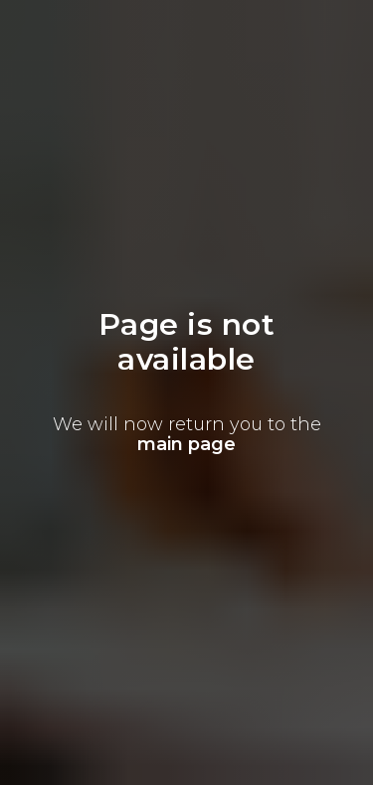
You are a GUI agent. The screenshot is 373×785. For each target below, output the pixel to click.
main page (186, 444)
